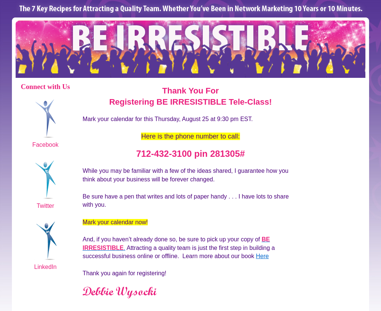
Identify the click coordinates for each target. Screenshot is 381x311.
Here (262, 256)
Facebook (45, 145)
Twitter (45, 206)
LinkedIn (45, 267)
